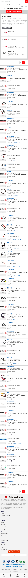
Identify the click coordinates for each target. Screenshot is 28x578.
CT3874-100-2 (10, 136)
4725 (8, 392)
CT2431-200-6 (10, 163)
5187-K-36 (9, 357)
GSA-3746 (9, 251)
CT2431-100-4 (10, 278)
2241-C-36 (9, 75)
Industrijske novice (5, 538)
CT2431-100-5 (10, 322)
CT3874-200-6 (10, 454)
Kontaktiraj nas (4, 549)
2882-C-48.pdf (16, 319)
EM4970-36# (10, 110)
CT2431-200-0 (10, 472)
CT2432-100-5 (10, 464)
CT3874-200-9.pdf (16, 275)
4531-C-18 (9, 224)
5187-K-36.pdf (15, 363)
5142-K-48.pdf (15, 346)
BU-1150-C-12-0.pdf (17, 239)
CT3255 (9, 127)
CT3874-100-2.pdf (16, 142)
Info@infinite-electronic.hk (16, 567)
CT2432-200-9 (10, 198)
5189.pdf (14, 160)
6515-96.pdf (15, 195)
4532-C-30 (9, 287)
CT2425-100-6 (11, 31)
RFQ (3, 72)
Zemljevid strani (4, 517)
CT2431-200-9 (10, 215)
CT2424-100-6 (10, 481)
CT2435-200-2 (10, 296)
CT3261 (9, 171)
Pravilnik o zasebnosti (5, 515)
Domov (2, 4)
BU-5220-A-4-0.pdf (16, 266)
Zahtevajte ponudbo (5, 544)
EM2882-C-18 (10, 366)
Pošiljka (2, 522)
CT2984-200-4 (11, 44)
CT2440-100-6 (10, 304)
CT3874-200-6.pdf (16, 461)
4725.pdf (14, 398)
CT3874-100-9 (10, 428)
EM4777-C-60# (10, 118)
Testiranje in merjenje (13, 4)
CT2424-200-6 (10, 384)
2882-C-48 (9, 313)
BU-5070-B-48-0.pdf (17, 443)
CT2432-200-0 (10, 446)
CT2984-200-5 (10, 180)
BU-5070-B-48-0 (11, 437)
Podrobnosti (7, 27)
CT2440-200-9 (10, 349)
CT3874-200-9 (10, 269)
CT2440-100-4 (10, 419)
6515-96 (9, 189)
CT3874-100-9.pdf (16, 434)
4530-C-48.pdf (16, 248)
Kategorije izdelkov (5, 533)
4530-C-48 (9, 242)
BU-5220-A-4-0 (10, 260)
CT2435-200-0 (11, 51)
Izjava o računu (4, 526)
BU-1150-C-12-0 (11, 233)
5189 (8, 154)
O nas (2, 513)
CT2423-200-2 (10, 410)
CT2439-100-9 (11, 38)
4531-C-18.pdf (16, 230)
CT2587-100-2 (10, 331)
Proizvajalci (3, 535)
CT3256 (9, 207)
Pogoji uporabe (4, 529)
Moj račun (3, 547)
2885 (8, 375)
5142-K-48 (9, 339)
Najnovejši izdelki (4, 540)
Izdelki (6, 4)
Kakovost (3, 524)
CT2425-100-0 (10, 401)
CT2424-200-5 (10, 145)
